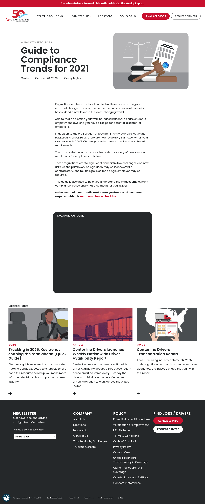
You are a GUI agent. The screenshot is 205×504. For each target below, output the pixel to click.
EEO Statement (122, 430)
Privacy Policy (122, 447)
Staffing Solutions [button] (50, 16)
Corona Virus (121, 452)
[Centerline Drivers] (17, 16)
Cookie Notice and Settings (131, 477)
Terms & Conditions (126, 436)
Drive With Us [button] (80, 16)
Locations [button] (105, 16)
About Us (79, 419)
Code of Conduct (124, 441)
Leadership (80, 430)
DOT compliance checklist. (98, 196)
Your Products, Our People (90, 441)
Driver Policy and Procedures (131, 419)
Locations (79, 425)
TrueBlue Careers (84, 447)
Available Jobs (156, 16)
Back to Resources (36, 42)
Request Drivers (186, 16)
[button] (6, 498)
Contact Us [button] (128, 16)
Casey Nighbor (73, 78)
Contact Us (80, 436)
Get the (130, 3)
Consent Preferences (127, 483)
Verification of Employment (131, 425)
